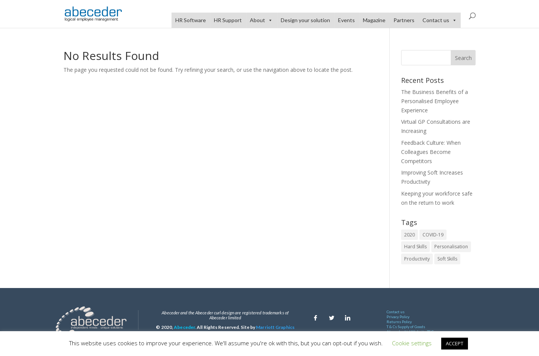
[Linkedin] (347, 316)
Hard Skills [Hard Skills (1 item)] (415, 246)
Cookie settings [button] (412, 343)
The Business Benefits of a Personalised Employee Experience (434, 101)
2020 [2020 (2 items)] (409, 234)
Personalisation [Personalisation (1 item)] (451, 246)
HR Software (190, 20)
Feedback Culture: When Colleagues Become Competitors (431, 152)
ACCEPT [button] (454, 343)
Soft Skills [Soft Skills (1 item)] (447, 259)
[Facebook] (315, 316)
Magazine (374, 20)
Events (346, 20)
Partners (403, 20)
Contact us (439, 20)
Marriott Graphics (275, 327)
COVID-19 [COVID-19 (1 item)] (433, 234)
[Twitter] (331, 316)
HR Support (228, 20)
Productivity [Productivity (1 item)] (417, 259)
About (261, 20)
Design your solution (305, 20)
